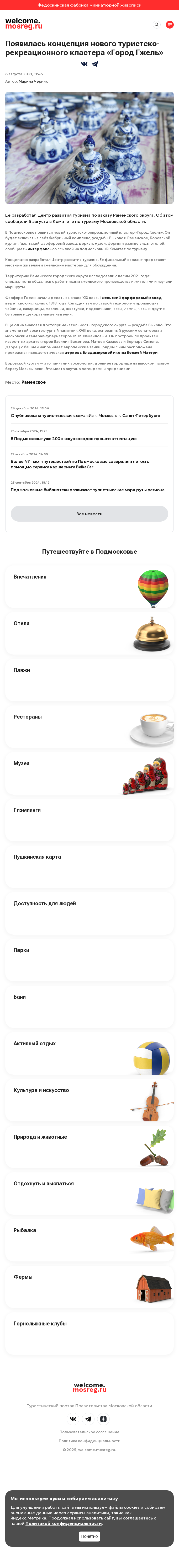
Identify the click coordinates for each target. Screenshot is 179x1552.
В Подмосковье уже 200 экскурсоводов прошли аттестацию (74, 438)
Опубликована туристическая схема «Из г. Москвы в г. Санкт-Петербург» (85, 415)
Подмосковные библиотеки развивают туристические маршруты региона (87, 489)
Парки (21, 950)
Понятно (89, 1536)
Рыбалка (25, 1230)
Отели (21, 623)
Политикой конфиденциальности (63, 1523)
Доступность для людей (45, 903)
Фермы (23, 1277)
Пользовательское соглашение (89, 1432)
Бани (20, 997)
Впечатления (30, 577)
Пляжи (22, 670)
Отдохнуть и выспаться (44, 1183)
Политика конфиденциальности (89, 1440)
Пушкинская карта (37, 857)
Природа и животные (40, 1137)
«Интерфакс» (38, 249)
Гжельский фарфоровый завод (130, 297)
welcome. (90, 1387)
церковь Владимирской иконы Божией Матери (111, 352)
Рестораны (28, 717)
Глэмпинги (27, 810)
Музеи (21, 763)
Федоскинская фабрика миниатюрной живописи (89, 5)
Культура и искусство (41, 1090)
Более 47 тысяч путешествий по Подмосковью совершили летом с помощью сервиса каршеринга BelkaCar (80, 464)
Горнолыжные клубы (40, 1323)
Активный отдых (35, 1043)
